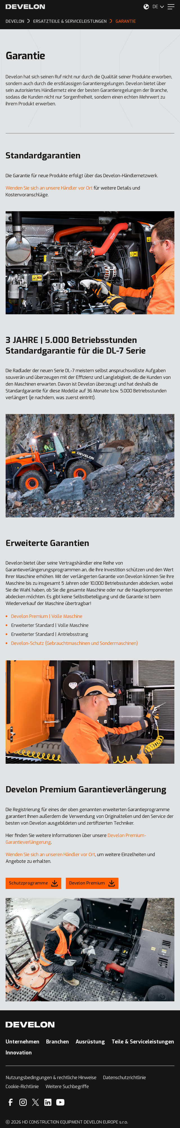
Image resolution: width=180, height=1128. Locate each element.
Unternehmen (22, 1041)
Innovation (19, 1052)
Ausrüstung (90, 1041)
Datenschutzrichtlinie (124, 1078)
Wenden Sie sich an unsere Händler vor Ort (49, 188)
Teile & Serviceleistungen (143, 1041)
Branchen (57, 1041)
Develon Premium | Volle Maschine (46, 616)
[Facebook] (10, 1102)
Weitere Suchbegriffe (67, 1087)
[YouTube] (60, 1102)
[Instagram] (23, 1102)
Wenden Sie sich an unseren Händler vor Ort (50, 855)
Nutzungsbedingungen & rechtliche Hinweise (51, 1078)
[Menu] (171, 6)
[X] (35, 1102)
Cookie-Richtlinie (22, 1087)
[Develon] (25, 6)
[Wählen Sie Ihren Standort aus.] (146, 7)
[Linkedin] (48, 1102)
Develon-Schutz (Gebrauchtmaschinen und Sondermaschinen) (74, 643)
